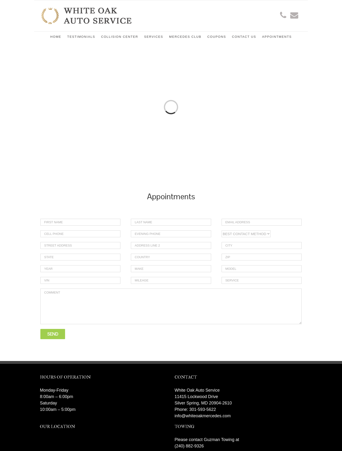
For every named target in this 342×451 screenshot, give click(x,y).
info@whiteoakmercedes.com (203, 415)
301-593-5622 (202, 409)
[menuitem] (58, 36)
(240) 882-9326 (189, 446)
